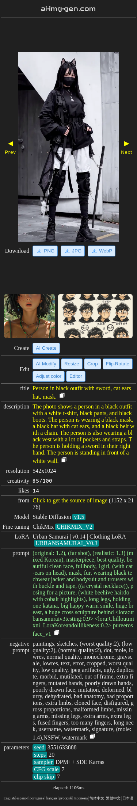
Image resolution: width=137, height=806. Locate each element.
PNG (45, 251)
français (51, 798)
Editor (75, 376)
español (22, 798)
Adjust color (48, 376)
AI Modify (46, 363)
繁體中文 (113, 798)
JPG (72, 251)
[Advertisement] (68, 35)
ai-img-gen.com (68, 9)
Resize (71, 363)
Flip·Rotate (117, 363)
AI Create (46, 348)
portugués (37, 798)
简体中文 (97, 798)
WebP (101, 251)
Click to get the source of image (70, 500)
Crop (92, 363)
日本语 (127, 798)
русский (65, 798)
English (9, 798)
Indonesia (80, 798)
